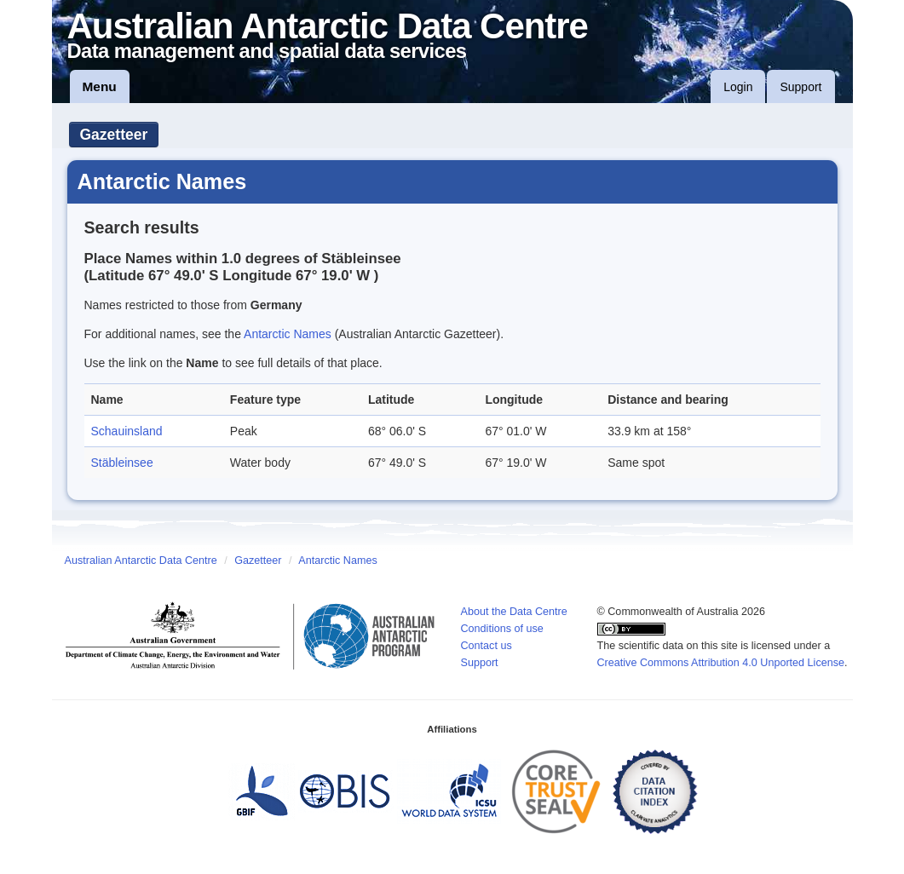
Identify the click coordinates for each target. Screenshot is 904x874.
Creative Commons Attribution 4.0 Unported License (721, 663)
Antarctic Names (287, 334)
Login (737, 87)
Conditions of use (502, 629)
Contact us (486, 646)
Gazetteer (114, 134)
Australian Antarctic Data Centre (141, 560)
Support (800, 87)
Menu (100, 86)
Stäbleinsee (122, 462)
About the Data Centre (514, 612)
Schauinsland (127, 431)
